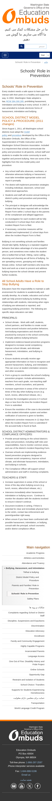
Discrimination (37, 626)
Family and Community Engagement (27, 641)
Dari (43, 55)
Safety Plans (33, 598)
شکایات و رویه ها (36, 607)
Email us (26, 774)
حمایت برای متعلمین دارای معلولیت (28, 698)
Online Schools (37, 669)
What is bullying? (31, 572)
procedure (16, 135)
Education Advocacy (35, 631)
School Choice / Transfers (32, 684)
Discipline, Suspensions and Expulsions (26, 621)
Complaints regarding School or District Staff (26, 614)
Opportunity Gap (36, 674)
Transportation (37, 703)
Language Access (36, 656)
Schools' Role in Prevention (25, 593)
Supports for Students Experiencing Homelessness (28, 691)
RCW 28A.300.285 (15, 101)
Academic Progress (35, 553)
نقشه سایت (26, 780)
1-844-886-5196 (28, 771)
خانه (46, 62)
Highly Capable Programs (32, 646)
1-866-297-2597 (34, 762)
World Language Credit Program (29, 708)
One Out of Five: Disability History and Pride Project (26, 663)
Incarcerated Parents (34, 651)
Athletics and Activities (34, 558)
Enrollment (39, 636)
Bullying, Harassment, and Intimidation (24, 568)
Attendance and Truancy (33, 563)
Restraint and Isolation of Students (28, 679)
